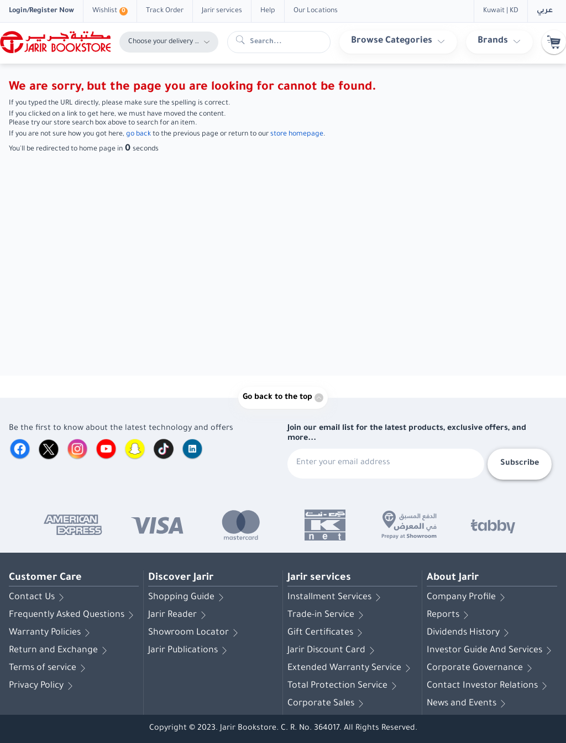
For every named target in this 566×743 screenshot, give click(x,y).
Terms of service (49, 668)
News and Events (468, 703)
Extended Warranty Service (351, 668)
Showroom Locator (195, 633)
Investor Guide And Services (491, 650)
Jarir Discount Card (333, 650)
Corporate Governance (481, 668)
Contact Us (38, 597)
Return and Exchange (60, 650)
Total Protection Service (344, 686)
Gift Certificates (326, 633)
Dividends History (470, 633)
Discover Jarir (180, 578)
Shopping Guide (188, 597)
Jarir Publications (189, 650)
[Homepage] (55, 42)
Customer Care (45, 578)
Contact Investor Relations (489, 686)
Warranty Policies (51, 633)
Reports (450, 615)
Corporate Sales (327, 703)
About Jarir (453, 578)
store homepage (296, 134)
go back (138, 134)
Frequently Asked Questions (73, 615)
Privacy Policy (43, 686)
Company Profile (468, 597)
